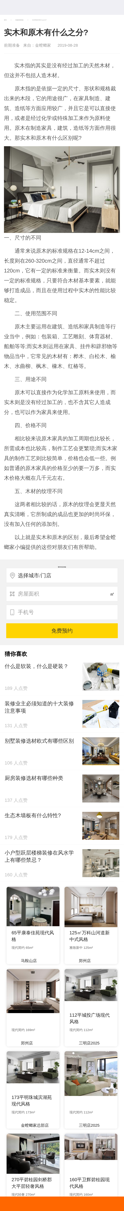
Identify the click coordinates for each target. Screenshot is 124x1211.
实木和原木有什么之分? (39, 20)
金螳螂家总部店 (32, 1125)
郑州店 (82, 961)
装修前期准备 (19, 20)
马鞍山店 (26, 961)
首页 (5, 20)
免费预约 (62, 631)
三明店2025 (86, 1043)
